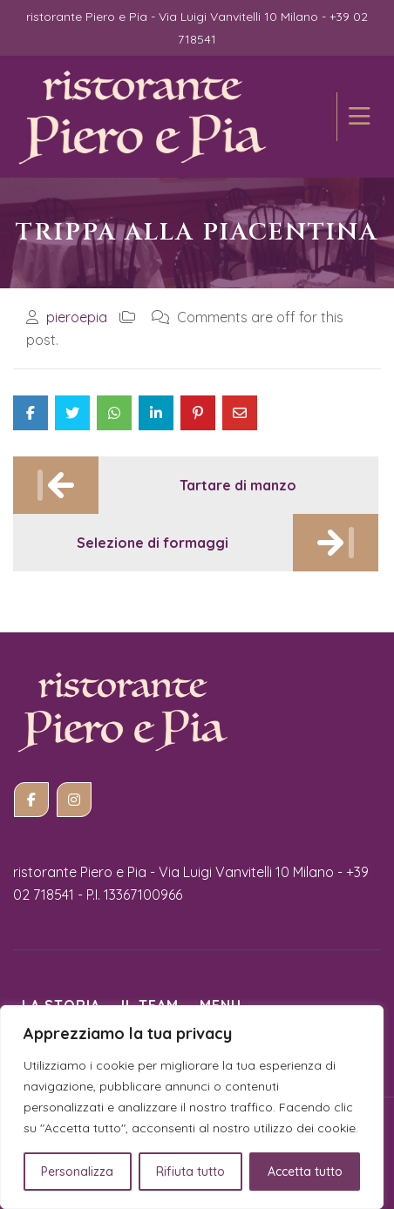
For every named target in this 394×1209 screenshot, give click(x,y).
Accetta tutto (305, 1171)
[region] (192, 1107)
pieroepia (76, 317)
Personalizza (77, 1171)
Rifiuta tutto (190, 1171)
